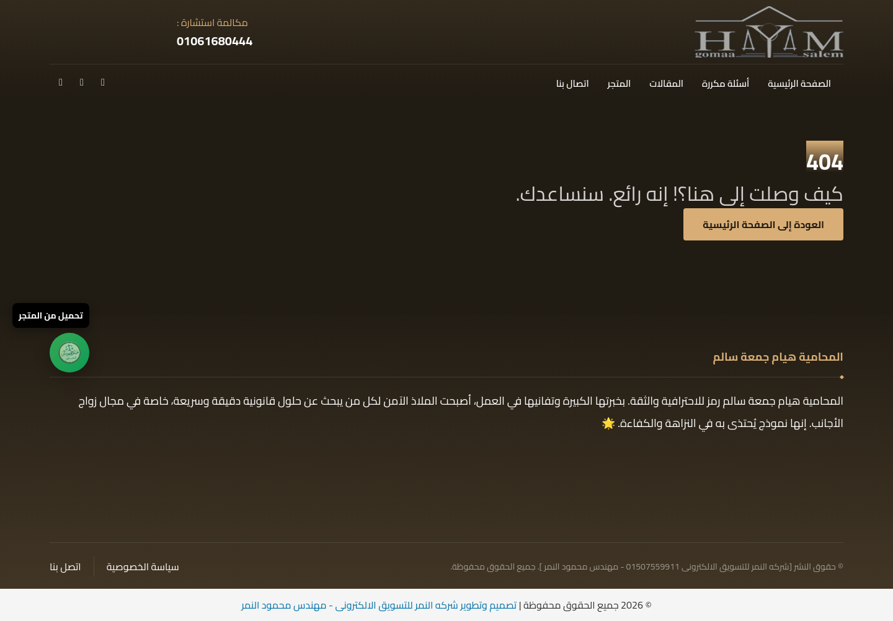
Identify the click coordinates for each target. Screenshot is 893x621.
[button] (103, 82)
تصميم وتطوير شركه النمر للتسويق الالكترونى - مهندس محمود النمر (379, 605)
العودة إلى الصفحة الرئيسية (763, 224)
